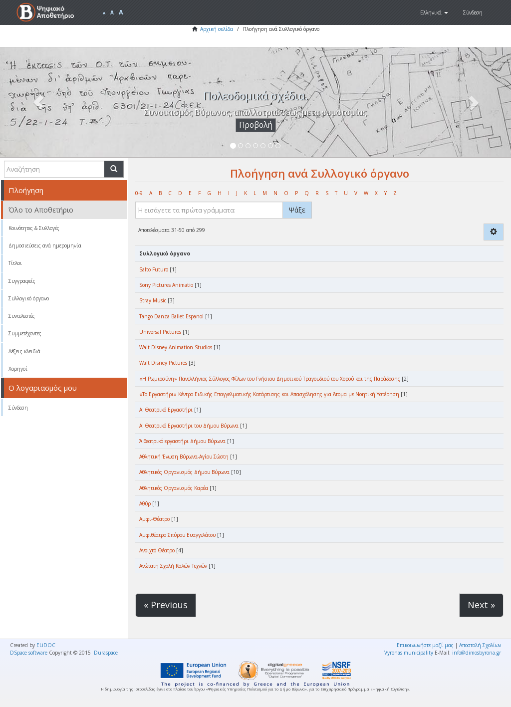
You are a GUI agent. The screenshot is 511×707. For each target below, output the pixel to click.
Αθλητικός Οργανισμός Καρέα (173, 487)
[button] (434, 12)
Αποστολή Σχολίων (480, 645)
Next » (481, 605)
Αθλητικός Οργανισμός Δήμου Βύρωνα (184, 472)
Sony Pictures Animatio (166, 284)
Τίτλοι (15, 262)
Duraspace (106, 652)
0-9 (139, 193)
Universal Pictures (160, 331)
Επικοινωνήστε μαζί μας (425, 645)
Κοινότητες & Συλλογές (33, 228)
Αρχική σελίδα (216, 28)
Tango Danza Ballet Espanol (171, 316)
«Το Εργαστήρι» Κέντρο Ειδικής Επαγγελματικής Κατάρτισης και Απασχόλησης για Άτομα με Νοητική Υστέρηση (269, 394)
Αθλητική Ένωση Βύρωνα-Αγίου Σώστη (184, 456)
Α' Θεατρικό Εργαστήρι (166, 409)
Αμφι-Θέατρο (154, 518)
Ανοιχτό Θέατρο (157, 550)
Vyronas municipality (408, 652)
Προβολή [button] (255, 125)
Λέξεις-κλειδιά (24, 351)
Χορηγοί (17, 368)
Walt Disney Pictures (163, 362)
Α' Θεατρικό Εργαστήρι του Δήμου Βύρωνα (189, 425)
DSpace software (28, 652)
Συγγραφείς (21, 280)
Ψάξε (297, 210)
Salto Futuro (153, 269)
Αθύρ (145, 503)
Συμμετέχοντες (24, 333)
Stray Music (152, 300)
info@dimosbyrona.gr (476, 652)
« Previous (166, 605)
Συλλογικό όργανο (28, 298)
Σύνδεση (18, 407)
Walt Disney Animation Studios (175, 347)
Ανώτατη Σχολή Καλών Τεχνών (173, 565)
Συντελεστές (21, 315)
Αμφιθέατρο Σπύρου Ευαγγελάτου (177, 534)
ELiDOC (45, 645)
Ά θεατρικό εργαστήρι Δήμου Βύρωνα (182, 441)
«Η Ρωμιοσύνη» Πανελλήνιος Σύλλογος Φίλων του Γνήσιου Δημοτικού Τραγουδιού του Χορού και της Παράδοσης (269, 378)
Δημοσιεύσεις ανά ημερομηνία (44, 245)
